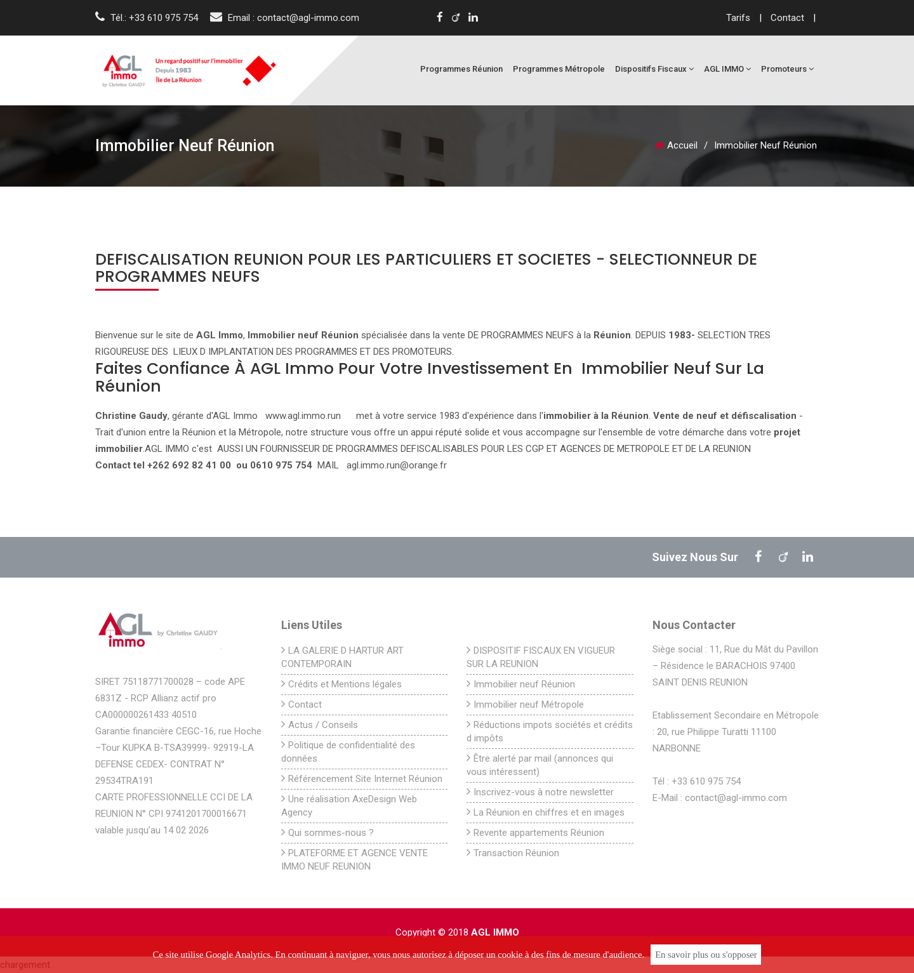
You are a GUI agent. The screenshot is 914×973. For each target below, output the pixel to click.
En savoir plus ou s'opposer (706, 955)
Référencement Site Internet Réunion (361, 778)
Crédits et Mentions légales (341, 684)
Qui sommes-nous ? (327, 832)
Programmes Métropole (559, 69)
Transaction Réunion (513, 853)
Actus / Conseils (319, 724)
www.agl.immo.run (303, 415)
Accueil (676, 145)
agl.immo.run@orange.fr (397, 465)
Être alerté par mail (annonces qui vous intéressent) (540, 765)
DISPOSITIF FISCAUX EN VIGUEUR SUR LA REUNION (541, 657)
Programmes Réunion (461, 69)
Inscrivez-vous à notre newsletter (540, 792)
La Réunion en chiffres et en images (546, 812)
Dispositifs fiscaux (654, 69)
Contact (789, 17)
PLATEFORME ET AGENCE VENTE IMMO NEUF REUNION (354, 859)
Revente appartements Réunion (535, 832)
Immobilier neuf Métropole (525, 704)
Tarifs (739, 17)
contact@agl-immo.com (308, 17)
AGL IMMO (727, 69)
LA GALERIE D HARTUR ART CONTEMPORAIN (342, 657)
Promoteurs (787, 69)
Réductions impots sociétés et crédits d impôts (550, 731)
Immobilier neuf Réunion (521, 684)
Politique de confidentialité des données (348, 751)
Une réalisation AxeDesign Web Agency (349, 805)
